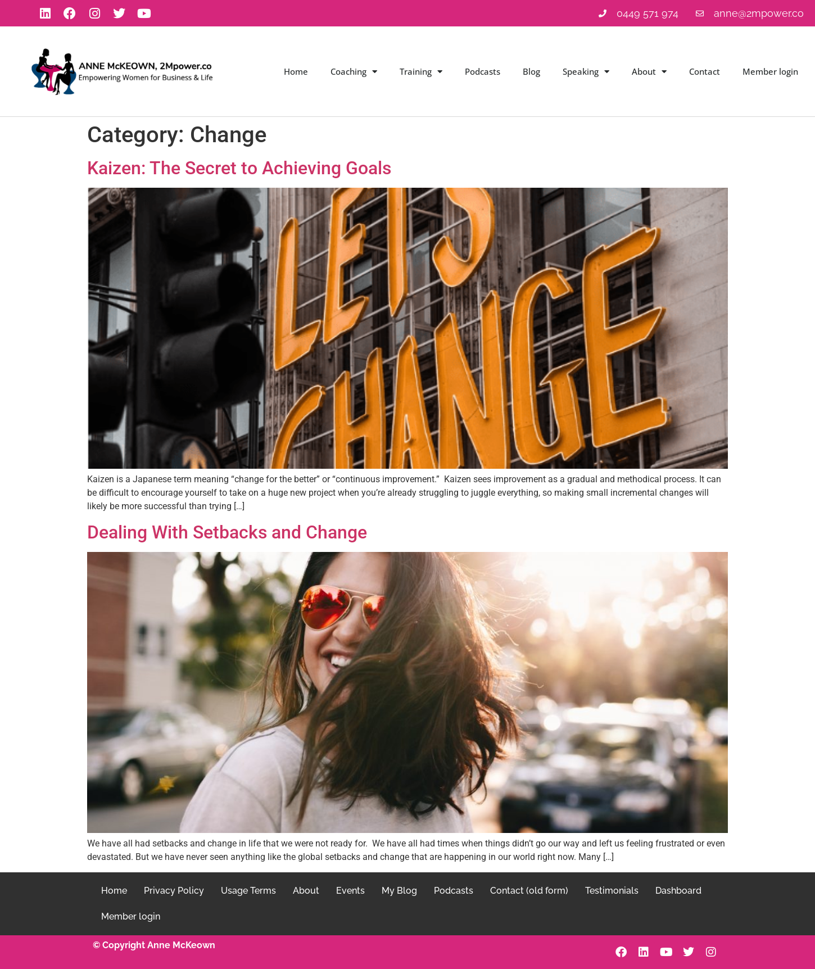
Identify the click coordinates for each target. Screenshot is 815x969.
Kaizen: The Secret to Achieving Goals (239, 168)
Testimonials (612, 890)
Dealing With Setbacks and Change (227, 532)
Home (296, 71)
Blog (531, 71)
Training (421, 71)
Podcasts (482, 71)
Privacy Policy (174, 890)
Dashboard (678, 890)
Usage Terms (248, 890)
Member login (770, 71)
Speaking (586, 71)
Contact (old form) (529, 890)
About (649, 71)
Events (350, 890)
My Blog (399, 890)
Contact (704, 71)
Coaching (353, 71)
